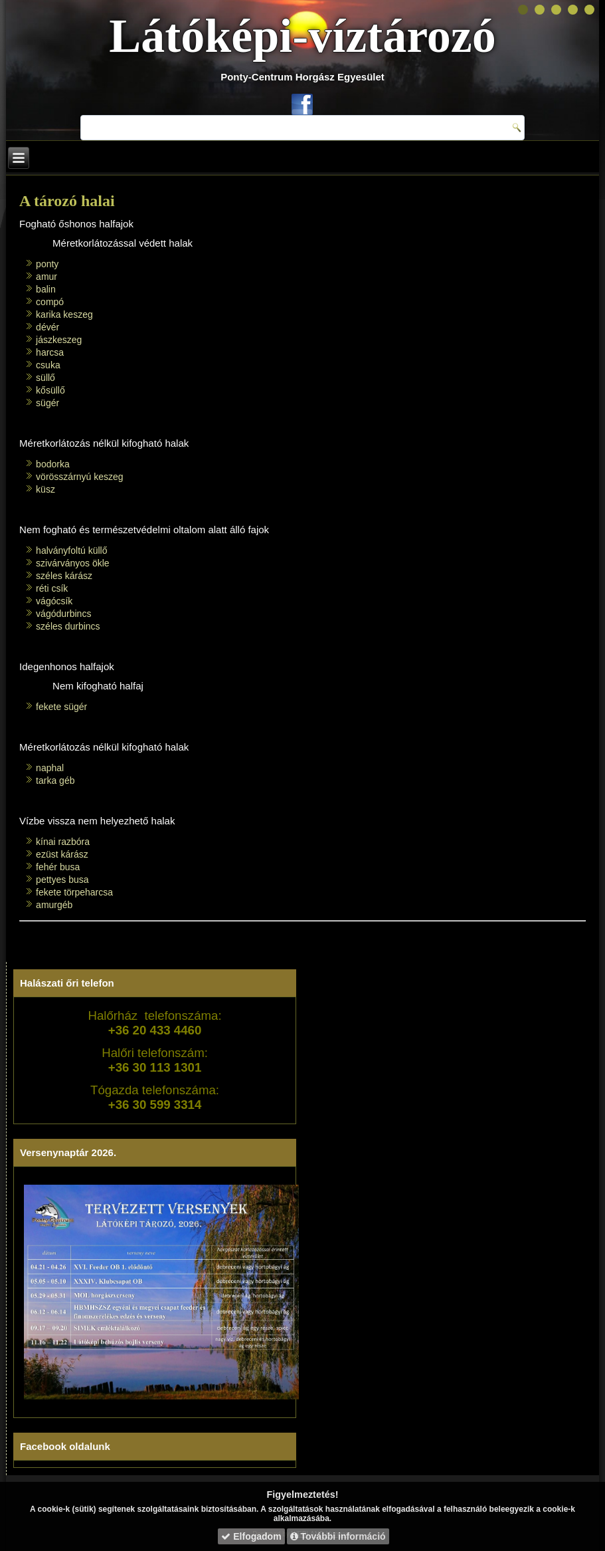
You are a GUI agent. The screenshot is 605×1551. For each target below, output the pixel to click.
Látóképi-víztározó (302, 35)
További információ (338, 1536)
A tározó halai (67, 200)
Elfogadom (251, 1536)
